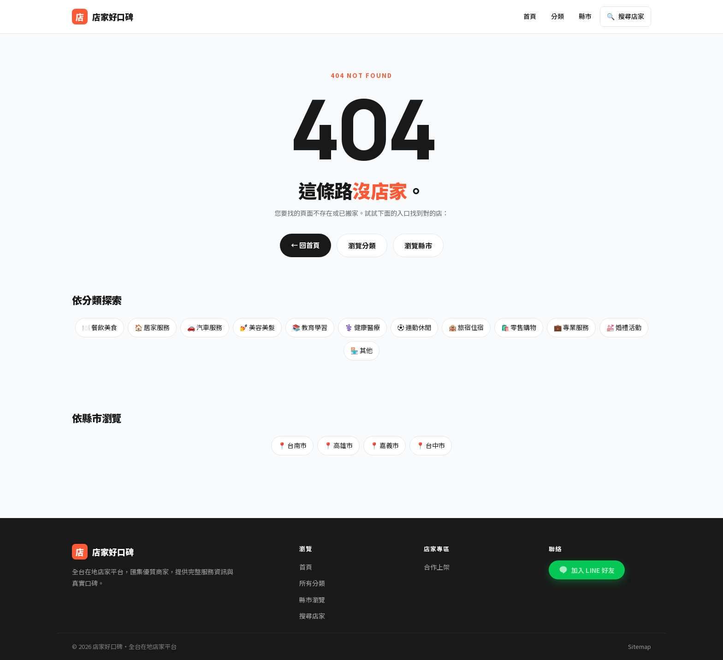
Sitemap (639, 646)
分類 (557, 16)
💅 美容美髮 (257, 327)
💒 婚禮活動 (623, 327)
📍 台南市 (292, 445)
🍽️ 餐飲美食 (99, 327)
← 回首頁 (305, 245)
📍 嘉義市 (384, 445)
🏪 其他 (361, 350)
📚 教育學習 (309, 327)
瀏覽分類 (362, 245)
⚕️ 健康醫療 (362, 327)
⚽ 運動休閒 (414, 327)
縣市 (585, 16)
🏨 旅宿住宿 (466, 327)
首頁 (529, 16)
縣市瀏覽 (312, 599)
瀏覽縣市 (418, 245)
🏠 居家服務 (152, 327)
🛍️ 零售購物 (518, 327)
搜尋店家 (312, 615)
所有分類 (312, 583)
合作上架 (437, 567)
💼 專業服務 (571, 327)
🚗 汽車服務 (204, 327)
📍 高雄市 (338, 445)
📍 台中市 (430, 445)
